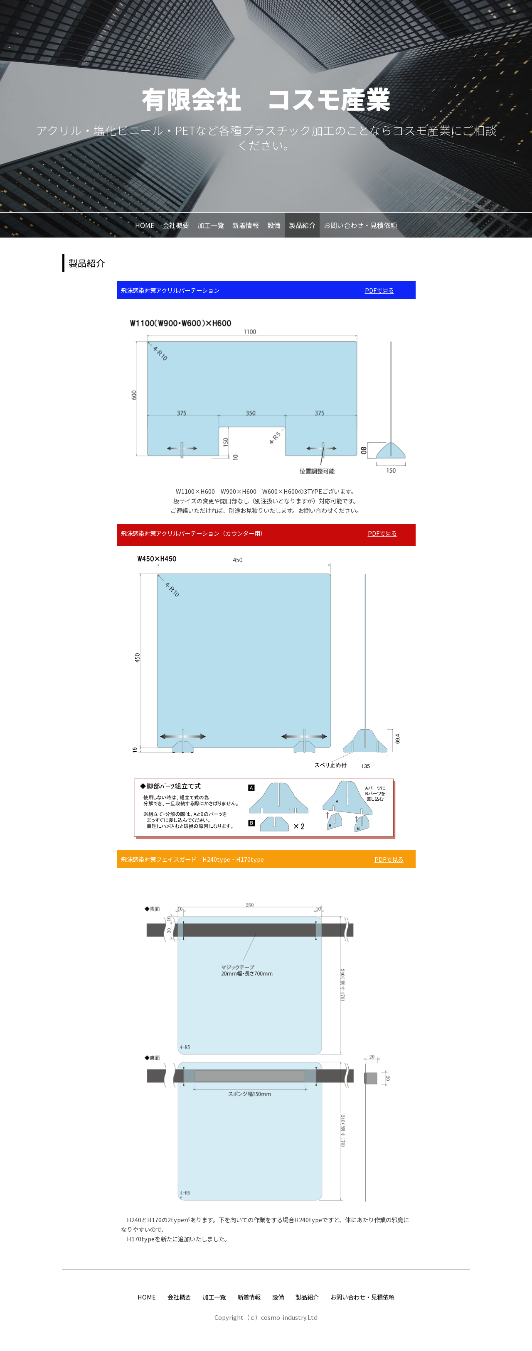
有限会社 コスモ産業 (266, 98)
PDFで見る (379, 290)
